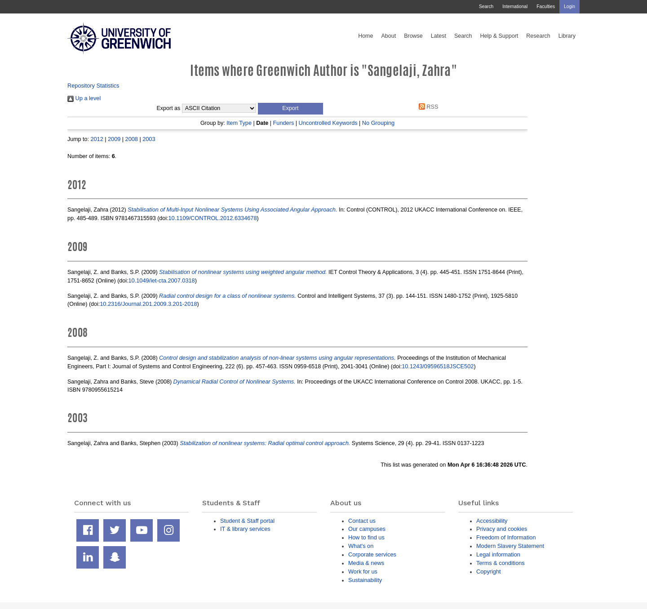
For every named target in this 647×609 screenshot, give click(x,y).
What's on (360, 546)
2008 (131, 139)
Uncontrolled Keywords (328, 122)
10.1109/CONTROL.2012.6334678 (212, 218)
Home (365, 36)
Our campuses (367, 528)
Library (567, 36)
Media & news (366, 563)
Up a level (84, 98)
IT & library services (245, 528)
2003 (148, 139)
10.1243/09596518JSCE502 (438, 366)
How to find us (366, 537)
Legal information (498, 554)
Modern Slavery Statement (510, 546)
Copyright (488, 571)
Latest (438, 36)
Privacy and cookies (501, 528)
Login (569, 6)
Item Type (239, 122)
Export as (169, 108)
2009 (114, 139)
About (388, 36)
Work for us (362, 571)
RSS (427, 106)
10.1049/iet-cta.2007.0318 (162, 280)
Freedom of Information (506, 537)
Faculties (545, 6)
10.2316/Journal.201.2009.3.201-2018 (148, 303)
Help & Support (499, 36)
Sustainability (365, 580)
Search (486, 6)
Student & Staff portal (247, 520)
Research (538, 36)
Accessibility (491, 520)
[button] (290, 109)
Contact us (362, 520)
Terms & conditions (500, 563)
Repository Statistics (93, 85)
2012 (96, 139)
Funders (283, 122)
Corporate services (372, 554)
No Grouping (378, 122)
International (514, 6)
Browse (413, 36)
